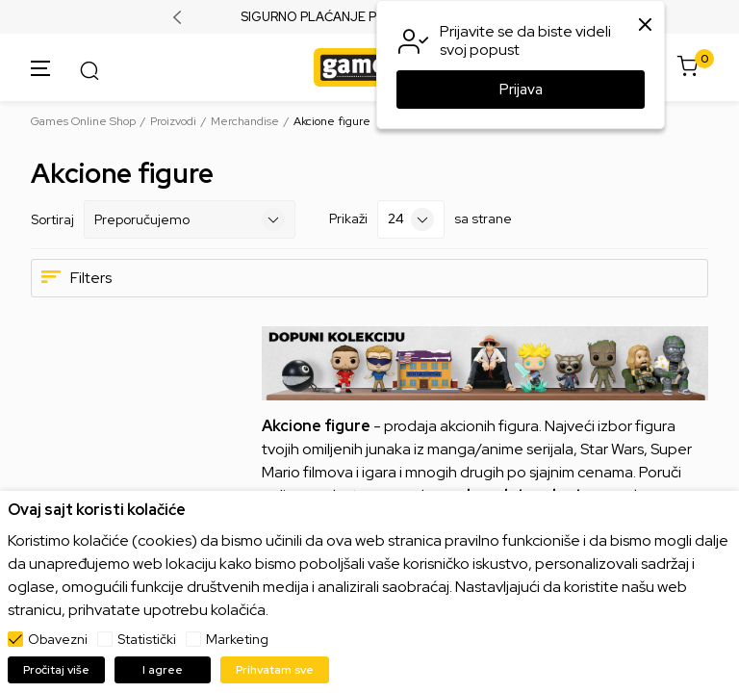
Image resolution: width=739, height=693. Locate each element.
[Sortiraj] (189, 219)
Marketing (237, 639)
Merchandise (245, 121)
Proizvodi (173, 121)
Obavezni (58, 639)
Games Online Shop (83, 121)
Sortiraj (52, 219)
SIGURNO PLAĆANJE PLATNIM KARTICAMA (370, 17)
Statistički (146, 639)
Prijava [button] (521, 89)
